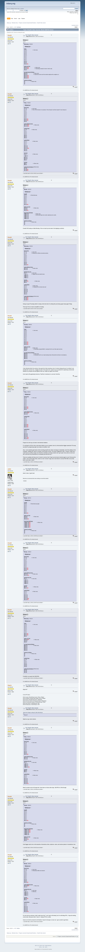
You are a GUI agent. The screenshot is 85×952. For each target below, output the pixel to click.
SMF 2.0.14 (37, 945)
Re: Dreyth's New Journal (32, 35)
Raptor (10, 685)
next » (77, 25)
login (18, 8)
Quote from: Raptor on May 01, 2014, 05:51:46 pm (33, 712)
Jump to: (54, 936)
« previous (73, 25)
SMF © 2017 (42, 945)
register (22, 8)
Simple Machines (48, 945)
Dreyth (10, 35)
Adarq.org (10, 3)
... (13, 27)
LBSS (9, 469)
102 (15, 27)
